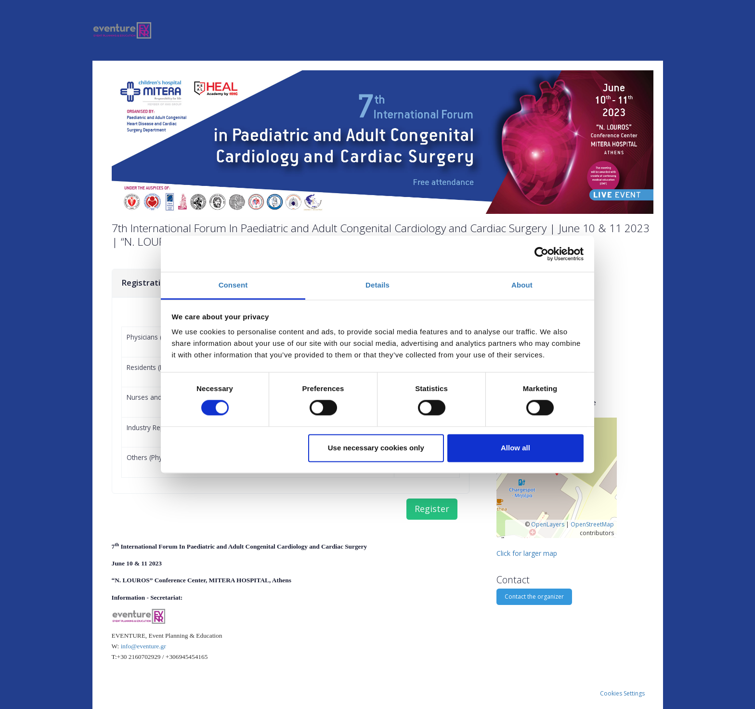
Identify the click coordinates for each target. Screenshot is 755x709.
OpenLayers (547, 524)
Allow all (515, 448)
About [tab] (522, 285)
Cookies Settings (622, 693)
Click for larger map (526, 553)
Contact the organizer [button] (534, 596)
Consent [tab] (233, 285)
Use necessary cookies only (376, 448)
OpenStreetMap (592, 524)
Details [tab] (377, 285)
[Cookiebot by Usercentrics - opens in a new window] (541, 254)
